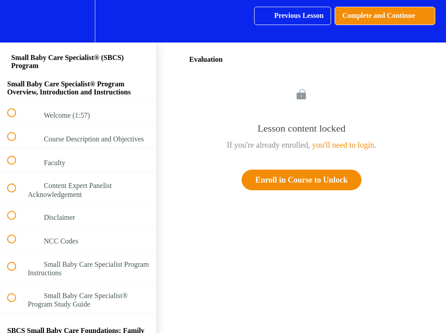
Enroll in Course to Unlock (301, 179)
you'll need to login (343, 145)
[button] (16, 21)
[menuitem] (78, 21)
